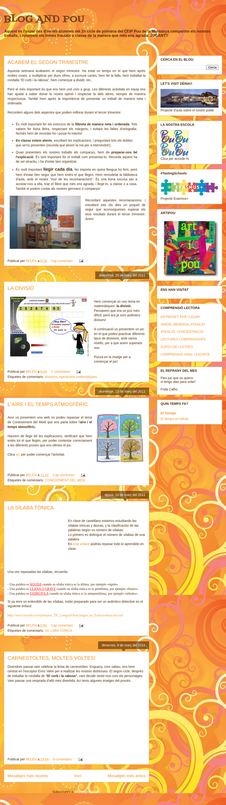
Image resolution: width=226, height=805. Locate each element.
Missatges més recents (28, 776)
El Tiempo (168, 413)
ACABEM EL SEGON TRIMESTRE (48, 62)
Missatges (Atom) (88, 792)
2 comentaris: (61, 371)
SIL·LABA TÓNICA (58, 630)
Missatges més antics (126, 776)
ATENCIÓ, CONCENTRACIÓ (182, 332)
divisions (51, 377)
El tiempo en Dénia (174, 419)
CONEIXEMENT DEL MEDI (65, 480)
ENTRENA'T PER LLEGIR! (180, 317)
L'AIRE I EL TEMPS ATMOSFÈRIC (48, 404)
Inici (77, 776)
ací (18, 454)
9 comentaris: (63, 759)
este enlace (81, 544)
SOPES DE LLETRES (177, 347)
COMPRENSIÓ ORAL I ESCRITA (185, 354)
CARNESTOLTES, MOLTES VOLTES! (52, 658)
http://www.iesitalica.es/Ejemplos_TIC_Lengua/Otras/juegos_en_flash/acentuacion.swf (65, 615)
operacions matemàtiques (78, 377)
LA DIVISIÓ (21, 288)
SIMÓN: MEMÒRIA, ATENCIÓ (183, 324)
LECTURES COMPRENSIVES (183, 339)
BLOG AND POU (44, 19)
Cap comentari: (62, 261)
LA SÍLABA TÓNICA (31, 508)
